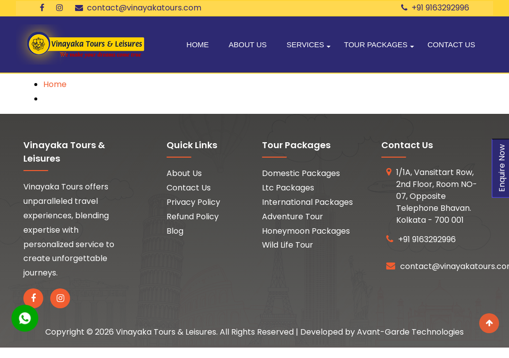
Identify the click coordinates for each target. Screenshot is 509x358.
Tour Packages (376, 44)
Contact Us (451, 44)
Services (305, 44)
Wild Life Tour (287, 245)
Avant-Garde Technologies (410, 332)
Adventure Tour (292, 216)
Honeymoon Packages (306, 231)
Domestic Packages (301, 173)
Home (197, 44)
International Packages (307, 202)
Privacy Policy (193, 202)
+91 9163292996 (435, 7)
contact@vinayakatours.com (138, 7)
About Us (247, 44)
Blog (175, 231)
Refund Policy (193, 216)
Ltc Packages (288, 187)
